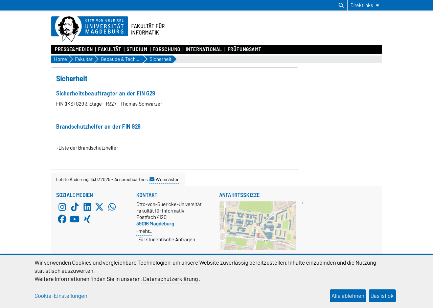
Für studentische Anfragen (166, 239)
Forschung (166, 49)
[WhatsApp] (112, 207)
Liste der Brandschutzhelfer (88, 148)
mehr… (145, 231)
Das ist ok (382, 296)
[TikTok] (75, 207)
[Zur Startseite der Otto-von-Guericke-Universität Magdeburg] (90, 29)
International (204, 49)
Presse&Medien (74, 49)
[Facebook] (62, 219)
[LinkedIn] (87, 207)
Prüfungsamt (244, 49)
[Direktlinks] (365, 5)
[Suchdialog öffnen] (341, 5)
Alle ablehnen (348, 296)
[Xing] (87, 219)
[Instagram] (62, 207)
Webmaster (164, 179)
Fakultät (109, 49)
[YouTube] (75, 219)
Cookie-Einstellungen (61, 296)
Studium (137, 49)
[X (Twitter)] (99, 207)
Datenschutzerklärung (170, 279)
